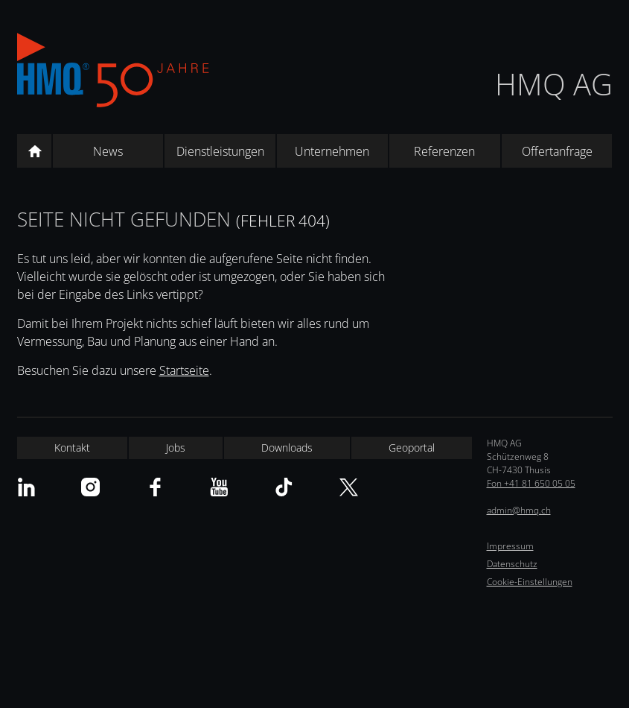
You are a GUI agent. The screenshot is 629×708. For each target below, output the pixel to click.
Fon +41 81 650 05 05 (531, 483)
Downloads (287, 447)
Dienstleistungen (220, 151)
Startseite (184, 370)
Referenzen (444, 151)
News (108, 151)
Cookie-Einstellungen (529, 581)
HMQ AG (554, 83)
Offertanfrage (557, 151)
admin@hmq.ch (519, 510)
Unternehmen (332, 151)
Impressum (510, 546)
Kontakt (72, 447)
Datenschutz (512, 563)
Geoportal (412, 447)
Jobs (175, 447)
